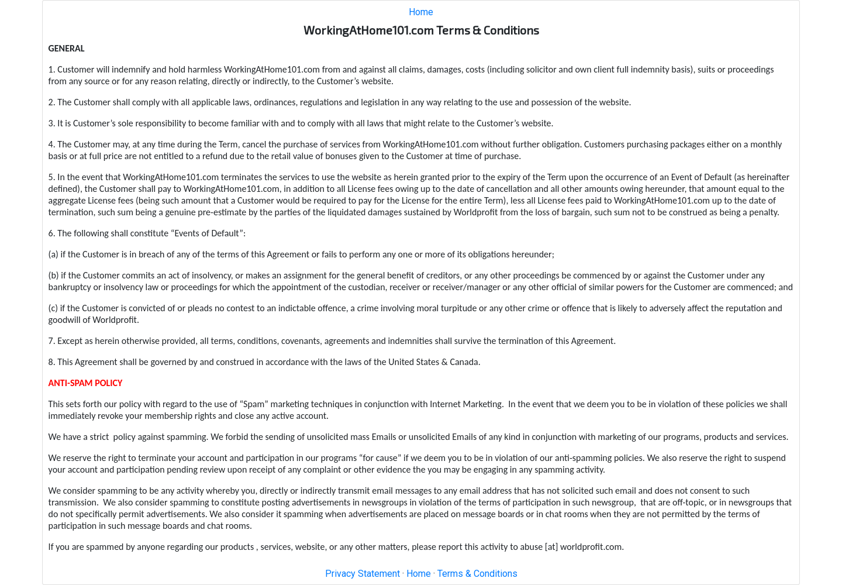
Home (421, 12)
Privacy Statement (362, 573)
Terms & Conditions (477, 573)
